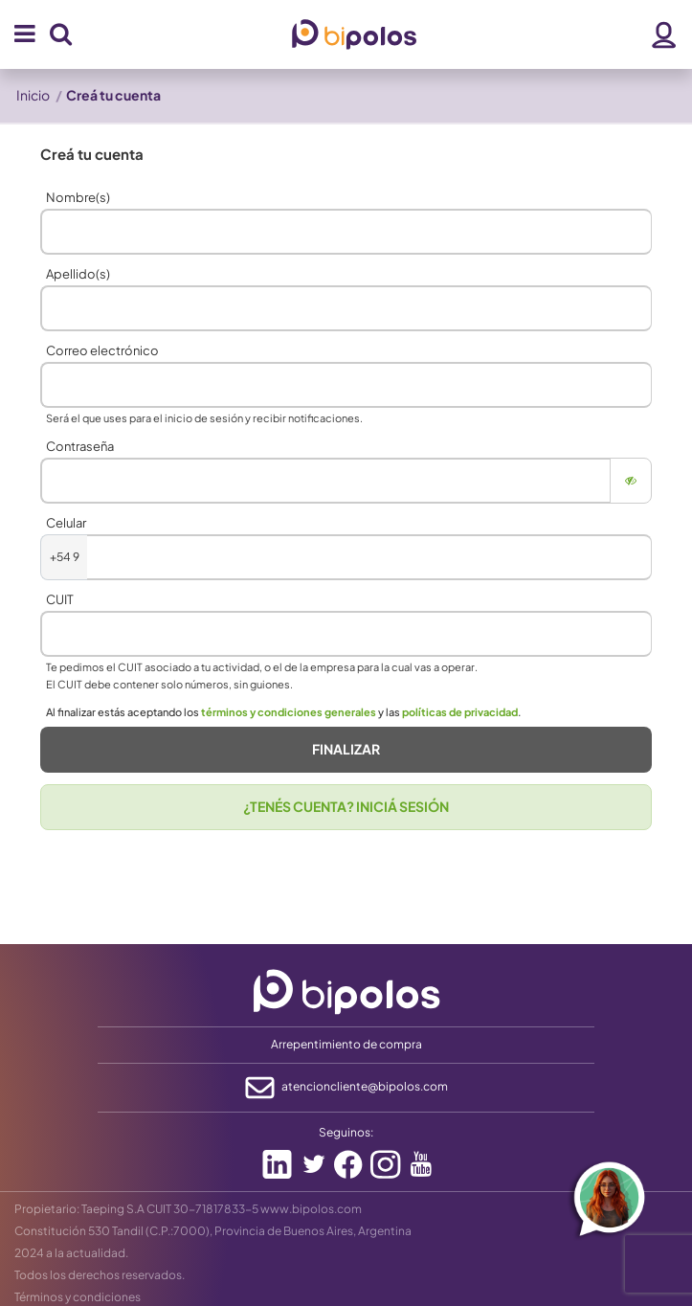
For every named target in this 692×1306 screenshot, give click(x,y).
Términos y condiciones (77, 1297)
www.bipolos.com (311, 1209)
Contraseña (80, 446)
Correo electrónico (102, 350)
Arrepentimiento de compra (346, 1044)
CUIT (60, 599)
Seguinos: (346, 1132)
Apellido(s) (78, 273)
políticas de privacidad (460, 712)
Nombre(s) (78, 197)
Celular (66, 522)
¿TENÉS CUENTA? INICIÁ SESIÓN (346, 806)
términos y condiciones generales (288, 712)
